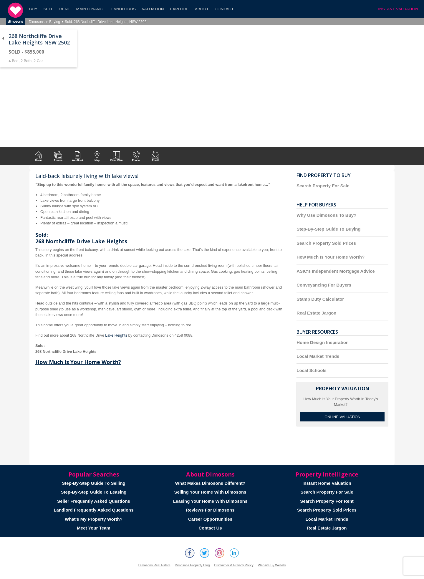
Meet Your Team (93, 527)
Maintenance (90, 9)
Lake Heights (116, 335)
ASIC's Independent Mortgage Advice (336, 271)
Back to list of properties (3, 38)
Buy (33, 9)
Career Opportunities (210, 519)
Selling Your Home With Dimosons (210, 491)
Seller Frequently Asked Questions (93, 501)
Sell (48, 9)
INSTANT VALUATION (398, 9)
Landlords (123, 9)
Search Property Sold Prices (326, 243)
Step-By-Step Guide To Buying (328, 228)
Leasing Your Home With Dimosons (210, 501)
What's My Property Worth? (93, 519)
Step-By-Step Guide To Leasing (93, 491)
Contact (224, 9)
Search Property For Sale (323, 185)
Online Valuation (342, 417)
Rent (64, 9)
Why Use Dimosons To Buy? (326, 215)
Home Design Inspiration (323, 342)
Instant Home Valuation (326, 483)
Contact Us (210, 527)
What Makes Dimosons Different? (210, 483)
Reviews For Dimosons (210, 509)
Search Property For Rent (327, 501)
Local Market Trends (318, 356)
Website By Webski (272, 565)
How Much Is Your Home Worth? (78, 361)
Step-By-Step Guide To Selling (93, 483)
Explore (179, 9)
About (202, 9)
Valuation (153, 9)
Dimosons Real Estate (154, 565)
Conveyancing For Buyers (324, 284)
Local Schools (312, 370)
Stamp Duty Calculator (320, 299)
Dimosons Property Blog (192, 565)
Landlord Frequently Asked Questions (93, 509)
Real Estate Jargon (316, 312)
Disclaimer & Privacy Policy (233, 565)
